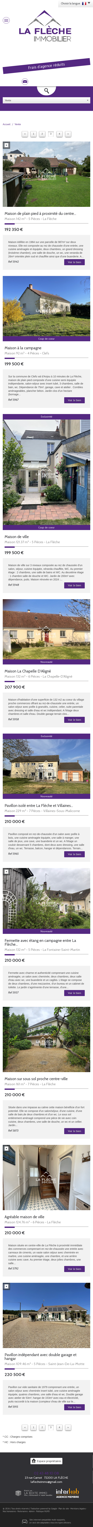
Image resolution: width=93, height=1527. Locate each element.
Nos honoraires (9, 1511)
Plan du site (64, 1508)
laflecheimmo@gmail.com (46, 1482)
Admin (32, 1511)
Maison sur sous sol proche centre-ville (36, 1078)
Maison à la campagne (23, 348)
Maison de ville (17, 536)
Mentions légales (78, 1508)
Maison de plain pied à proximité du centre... (40, 213)
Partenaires (22, 1511)
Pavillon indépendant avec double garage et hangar (40, 1356)
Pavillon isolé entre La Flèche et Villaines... (39, 805)
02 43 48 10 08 (46, 1473)
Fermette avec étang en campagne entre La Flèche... (40, 942)
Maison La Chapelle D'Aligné (28, 671)
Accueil (6, 124)
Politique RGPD (43, 1511)
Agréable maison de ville (24, 1217)
